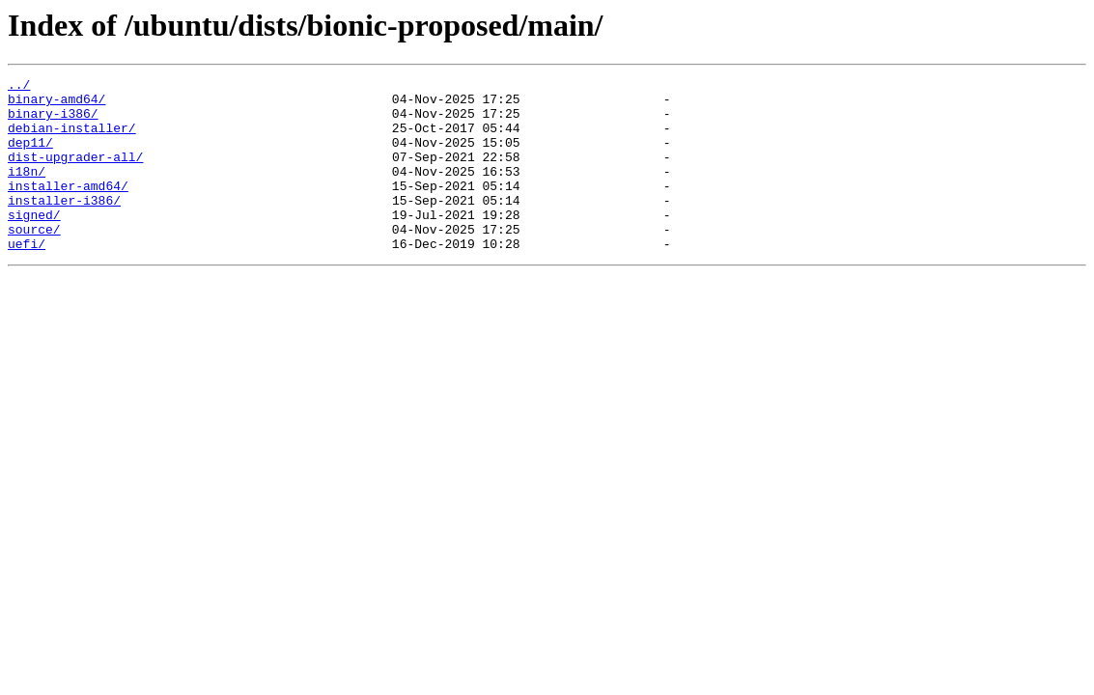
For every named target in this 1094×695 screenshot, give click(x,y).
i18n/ (26, 191)
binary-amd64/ (56, 104)
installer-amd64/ (68, 208)
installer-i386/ (64, 226)
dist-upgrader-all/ (75, 173)
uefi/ (26, 278)
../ (19, 87)
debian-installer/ (72, 139)
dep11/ (30, 156)
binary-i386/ (53, 121)
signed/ (34, 243)
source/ (34, 260)
